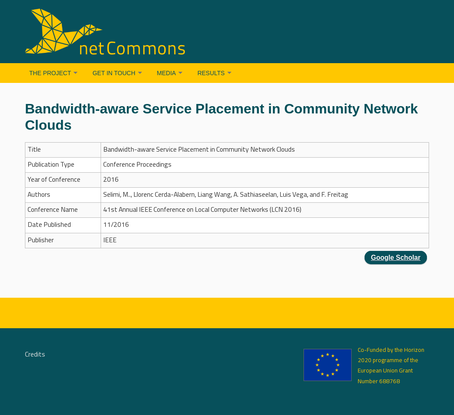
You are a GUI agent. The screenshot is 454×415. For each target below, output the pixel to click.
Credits (35, 354)
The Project (50, 73)
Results (211, 73)
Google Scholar (395, 257)
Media (166, 73)
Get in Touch (113, 73)
